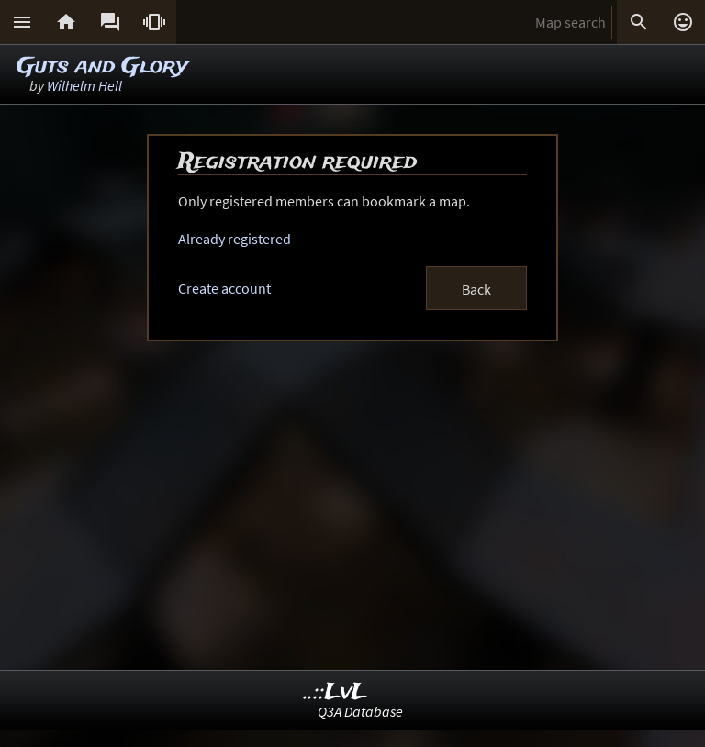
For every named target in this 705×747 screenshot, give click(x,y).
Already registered (234, 238)
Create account (224, 288)
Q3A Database (360, 711)
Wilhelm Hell (84, 85)
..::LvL (335, 692)
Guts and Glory (102, 66)
